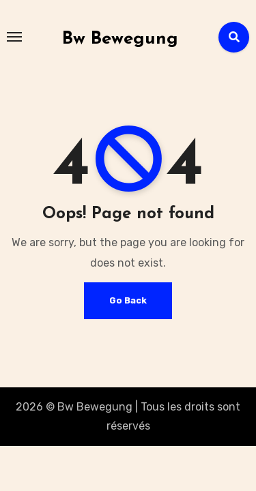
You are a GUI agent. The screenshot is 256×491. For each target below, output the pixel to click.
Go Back (128, 300)
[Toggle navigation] (14, 37)
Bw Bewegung (120, 39)
